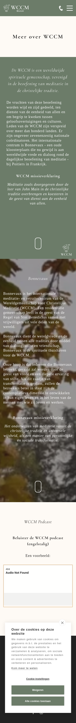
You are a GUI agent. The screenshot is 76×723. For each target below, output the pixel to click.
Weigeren (37, 690)
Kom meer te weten (24, 668)
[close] (62, 622)
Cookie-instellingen (37, 679)
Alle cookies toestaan (38, 701)
